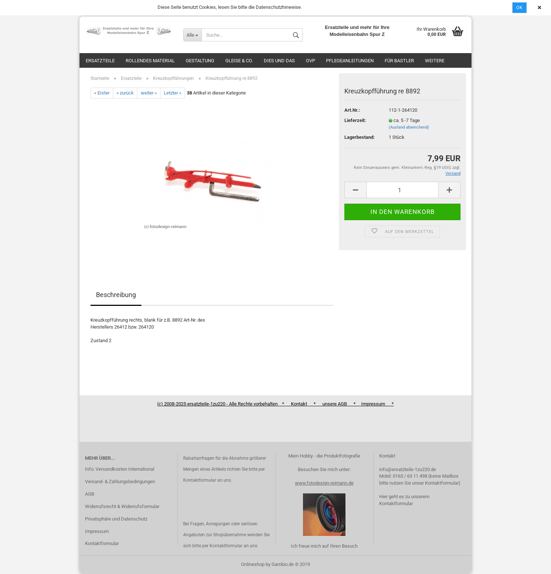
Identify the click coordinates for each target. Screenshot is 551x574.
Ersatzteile (100, 60)
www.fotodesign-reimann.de (324, 483)
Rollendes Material (150, 60)
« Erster (102, 93)
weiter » (149, 93)
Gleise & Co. (239, 60)
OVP (310, 60)
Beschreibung (116, 295)
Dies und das (279, 60)
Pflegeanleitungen (350, 60)
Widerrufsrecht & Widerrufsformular (122, 506)
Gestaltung (200, 60)
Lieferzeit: (355, 120)
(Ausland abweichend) (409, 127)
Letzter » (172, 93)
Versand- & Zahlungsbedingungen (120, 481)
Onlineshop (253, 564)
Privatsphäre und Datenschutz (116, 519)
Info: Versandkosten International (119, 469)
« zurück (125, 93)
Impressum (97, 531)
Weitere (434, 60)
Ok (519, 7)
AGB (89, 494)
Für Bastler (399, 60)
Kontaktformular (102, 543)
